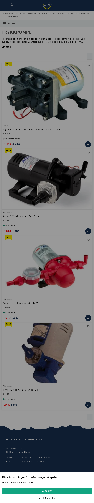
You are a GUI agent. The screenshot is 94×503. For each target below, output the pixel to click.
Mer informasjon (47, 498)
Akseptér (47, 490)
